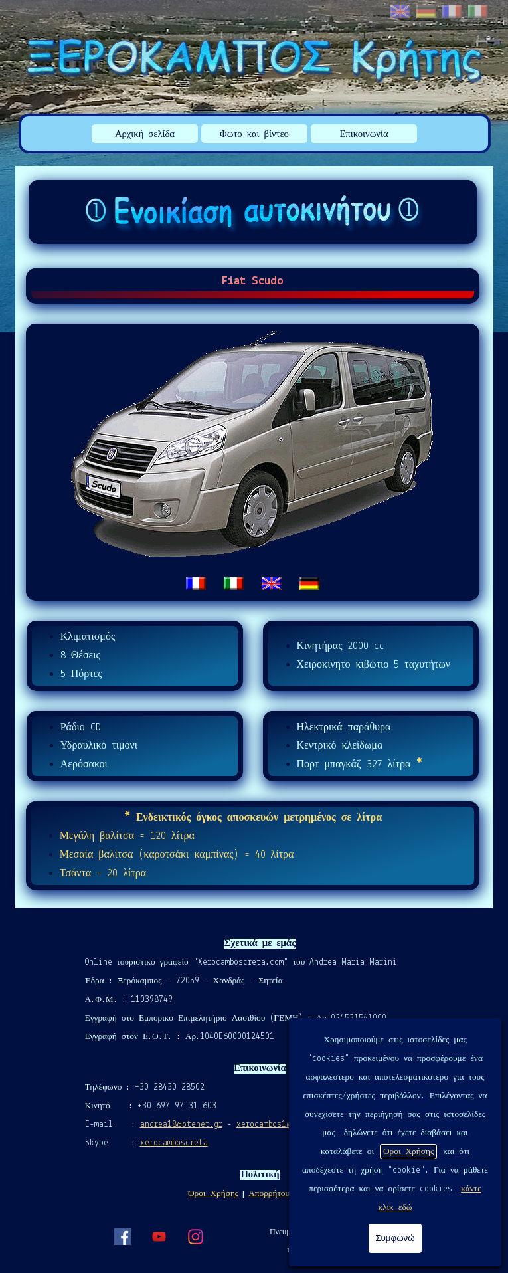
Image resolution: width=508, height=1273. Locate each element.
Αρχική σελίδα (145, 135)
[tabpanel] (253, 462)
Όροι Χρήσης (213, 1193)
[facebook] (122, 1236)
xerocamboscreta (174, 1143)
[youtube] (158, 1236)
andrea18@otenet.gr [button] (181, 1124)
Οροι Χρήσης (408, 1151)
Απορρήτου (269, 1193)
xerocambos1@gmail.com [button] (284, 1124)
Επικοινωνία (363, 135)
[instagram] (195, 1236)
